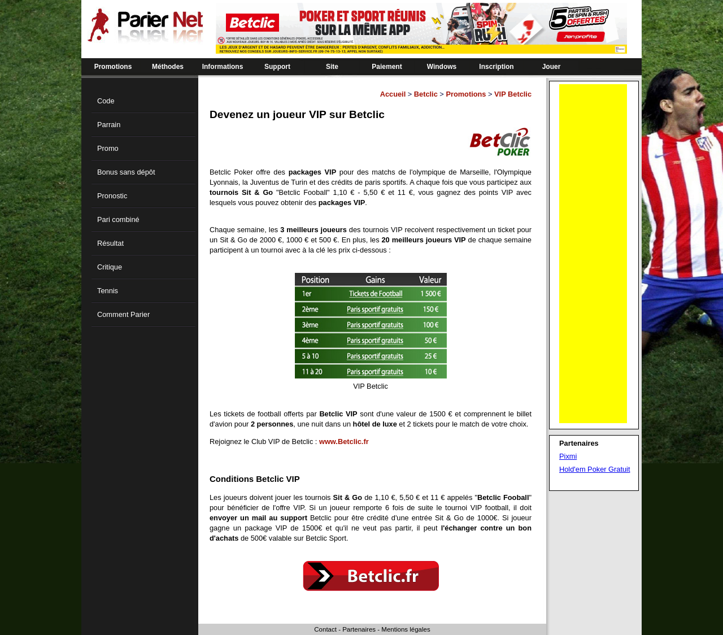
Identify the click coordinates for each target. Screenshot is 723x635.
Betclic (426, 94)
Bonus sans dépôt (126, 172)
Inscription (496, 67)
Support (277, 67)
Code (106, 101)
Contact (325, 629)
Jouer (551, 67)
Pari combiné (118, 219)
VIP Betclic (513, 94)
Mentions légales (405, 629)
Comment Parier (123, 314)
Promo (108, 148)
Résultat (110, 243)
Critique (109, 267)
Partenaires (359, 629)
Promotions (113, 67)
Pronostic (112, 196)
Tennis (107, 290)
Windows (442, 67)
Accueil (393, 94)
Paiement (387, 67)
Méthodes (168, 67)
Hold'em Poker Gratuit (594, 469)
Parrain (108, 124)
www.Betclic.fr (344, 441)
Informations (222, 67)
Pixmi (568, 456)
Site (332, 67)
